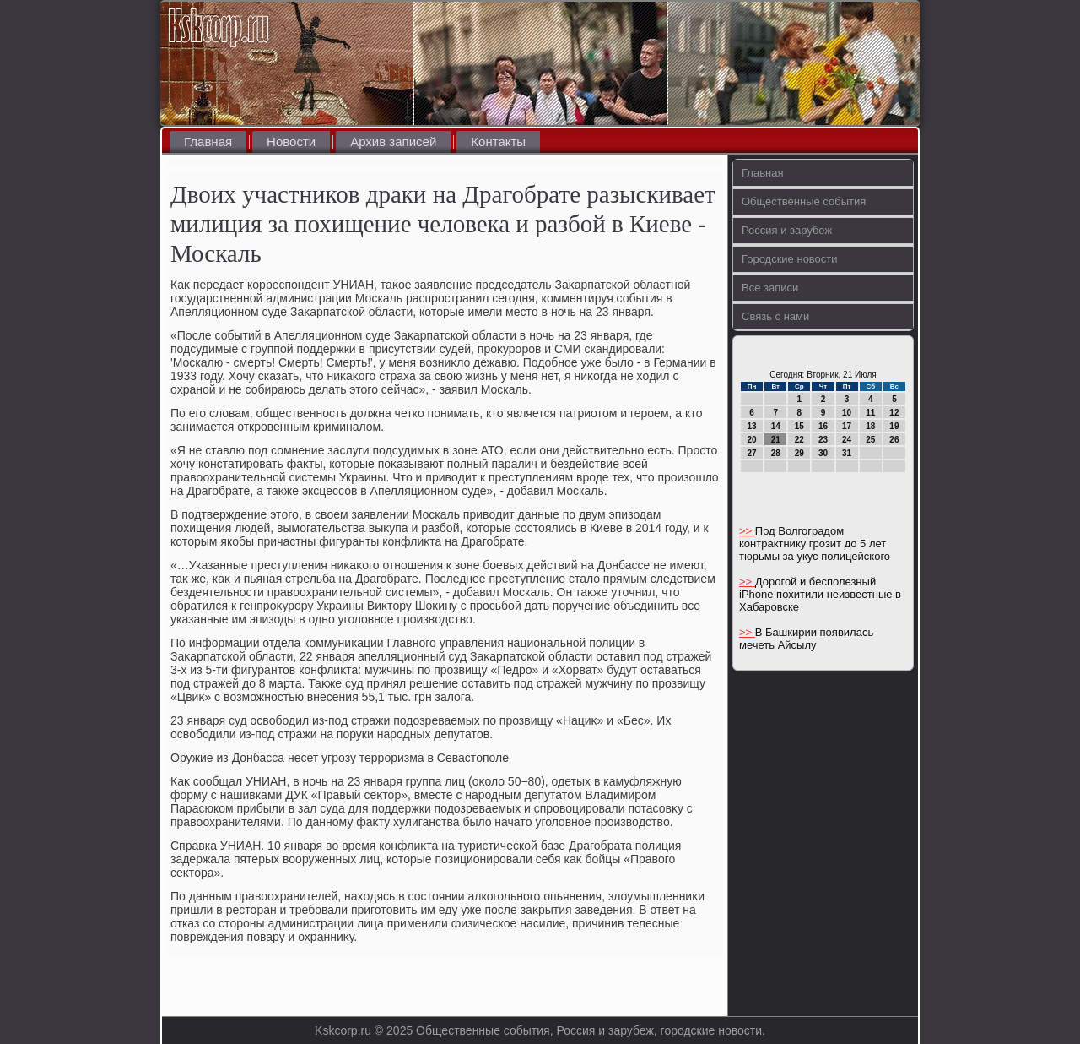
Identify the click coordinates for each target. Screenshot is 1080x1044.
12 (894, 412)
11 (870, 412)
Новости (291, 141)
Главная (208, 141)
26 (894, 439)
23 (823, 439)
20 (752, 439)
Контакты (498, 141)
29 (799, 453)
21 (775, 439)
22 (799, 439)
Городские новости (790, 259)
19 (894, 426)
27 (752, 453)
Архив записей (393, 141)
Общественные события (804, 201)
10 (846, 412)
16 (823, 426)
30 (823, 453)
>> (747, 531)
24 (846, 439)
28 (775, 453)
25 (870, 439)
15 (799, 426)
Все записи (770, 287)
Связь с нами (775, 316)
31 (846, 453)
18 (870, 426)
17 (846, 426)
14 (775, 426)
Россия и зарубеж (787, 230)
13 (752, 426)
